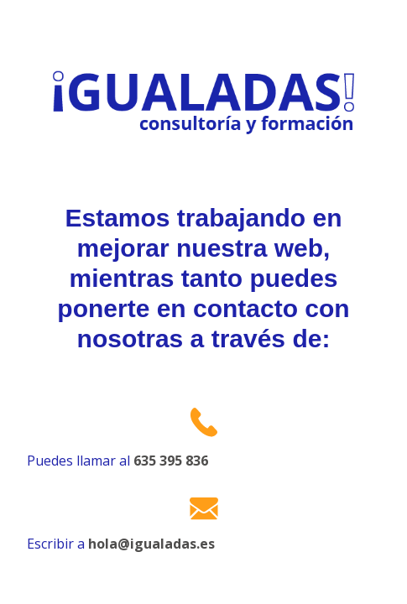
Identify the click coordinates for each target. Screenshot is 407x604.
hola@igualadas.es (151, 543)
